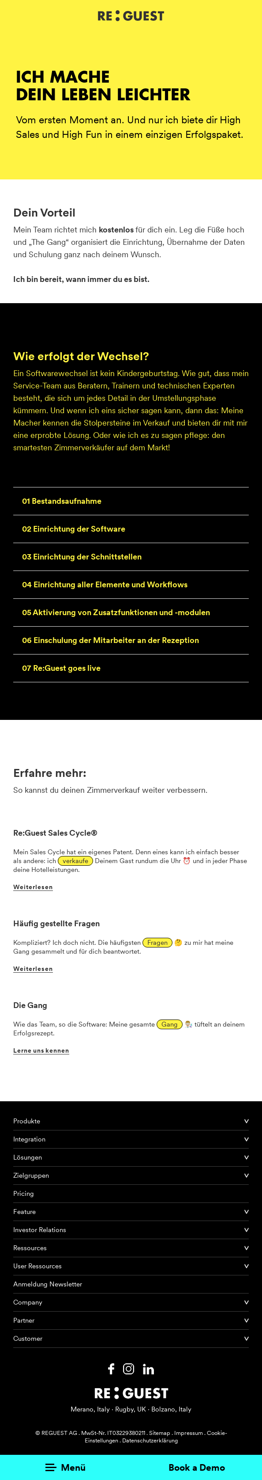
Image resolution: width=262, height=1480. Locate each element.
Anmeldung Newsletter (47, 1284)
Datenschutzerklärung (150, 1440)
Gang (169, 1024)
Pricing (23, 1194)
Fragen (157, 943)
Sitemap (159, 1433)
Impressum (188, 1433)
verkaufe (75, 861)
